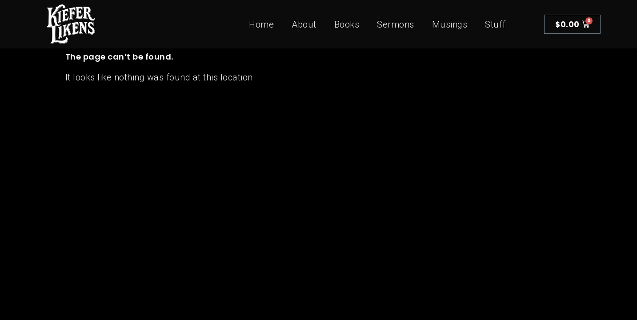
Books (347, 24)
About (304, 24)
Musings (450, 24)
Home (261, 24)
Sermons (395, 24)
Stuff (495, 24)
